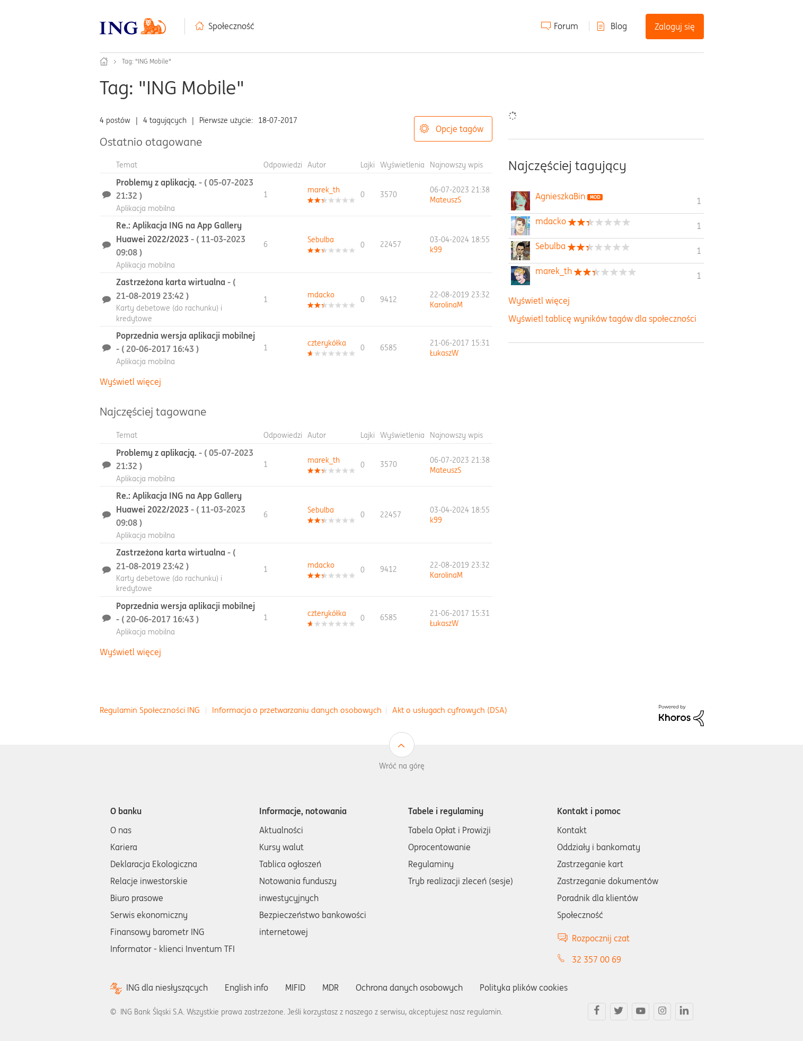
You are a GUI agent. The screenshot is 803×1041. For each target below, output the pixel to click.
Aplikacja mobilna (145, 208)
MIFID (295, 987)
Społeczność (231, 26)
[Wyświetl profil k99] (436, 249)
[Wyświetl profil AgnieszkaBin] (560, 196)
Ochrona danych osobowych (409, 987)
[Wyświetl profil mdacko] (320, 294)
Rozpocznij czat (601, 938)
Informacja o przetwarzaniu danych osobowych (297, 710)
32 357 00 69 (596, 959)
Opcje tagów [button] (459, 128)
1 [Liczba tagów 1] (698, 201)
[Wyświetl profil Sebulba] (320, 239)
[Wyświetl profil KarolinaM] (446, 305)
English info (246, 987)
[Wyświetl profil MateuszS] (445, 200)
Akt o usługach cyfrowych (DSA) (449, 710)
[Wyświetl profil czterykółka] (326, 343)
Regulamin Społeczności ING (150, 710)
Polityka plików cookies (524, 987)
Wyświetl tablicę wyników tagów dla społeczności (602, 318)
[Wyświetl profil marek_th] (323, 190)
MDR (330, 987)
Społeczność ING (104, 61)
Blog (619, 26)
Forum (566, 26)
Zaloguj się (675, 26)
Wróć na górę (402, 766)
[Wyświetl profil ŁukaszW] (444, 353)
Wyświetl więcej (130, 381)
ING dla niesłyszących (167, 988)
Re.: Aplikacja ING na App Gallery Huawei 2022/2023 (180, 239)
